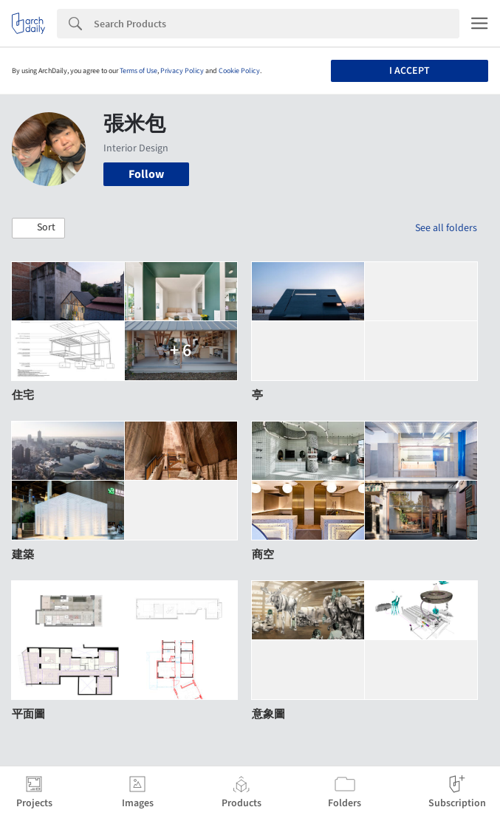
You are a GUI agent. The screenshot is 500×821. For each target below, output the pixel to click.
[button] (38, 228)
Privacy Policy (182, 71)
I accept (409, 70)
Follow (146, 174)
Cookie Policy (239, 71)
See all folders (446, 228)
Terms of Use (138, 71)
